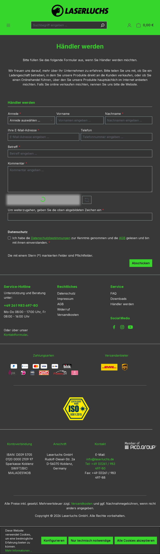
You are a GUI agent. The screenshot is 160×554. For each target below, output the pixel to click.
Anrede (14, 114)
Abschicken (141, 263)
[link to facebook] (114, 327)
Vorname (63, 114)
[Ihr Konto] (129, 25)
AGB (122, 238)
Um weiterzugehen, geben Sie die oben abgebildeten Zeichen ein (56, 210)
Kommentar (17, 163)
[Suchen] (102, 25)
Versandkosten (68, 315)
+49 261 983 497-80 (21, 305)
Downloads (118, 299)
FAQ (113, 293)
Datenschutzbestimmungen (50, 238)
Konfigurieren (54, 540)
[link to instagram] (122, 327)
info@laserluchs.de (100, 459)
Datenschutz (66, 293)
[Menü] (8, 25)
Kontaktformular (15, 335)
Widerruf (63, 309)
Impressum (65, 299)
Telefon (86, 130)
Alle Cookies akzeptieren (135, 540)
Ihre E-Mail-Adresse (23, 130)
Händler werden (122, 304)
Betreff (14, 147)
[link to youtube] (130, 327)
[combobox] (64, 25)
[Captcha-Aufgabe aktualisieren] (86, 200)
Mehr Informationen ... (18, 550)
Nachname (114, 114)
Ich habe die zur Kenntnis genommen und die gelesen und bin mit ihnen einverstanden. (80, 240)
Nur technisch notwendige (91, 540)
